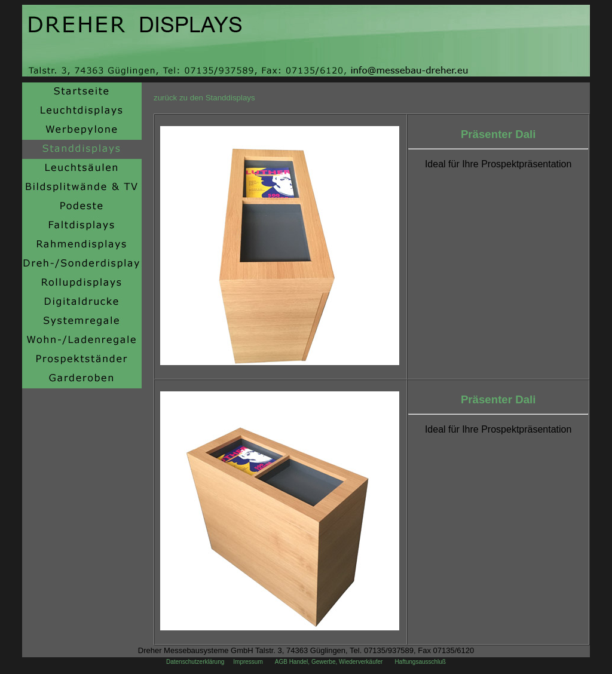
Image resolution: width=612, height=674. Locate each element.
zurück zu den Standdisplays (204, 97)
